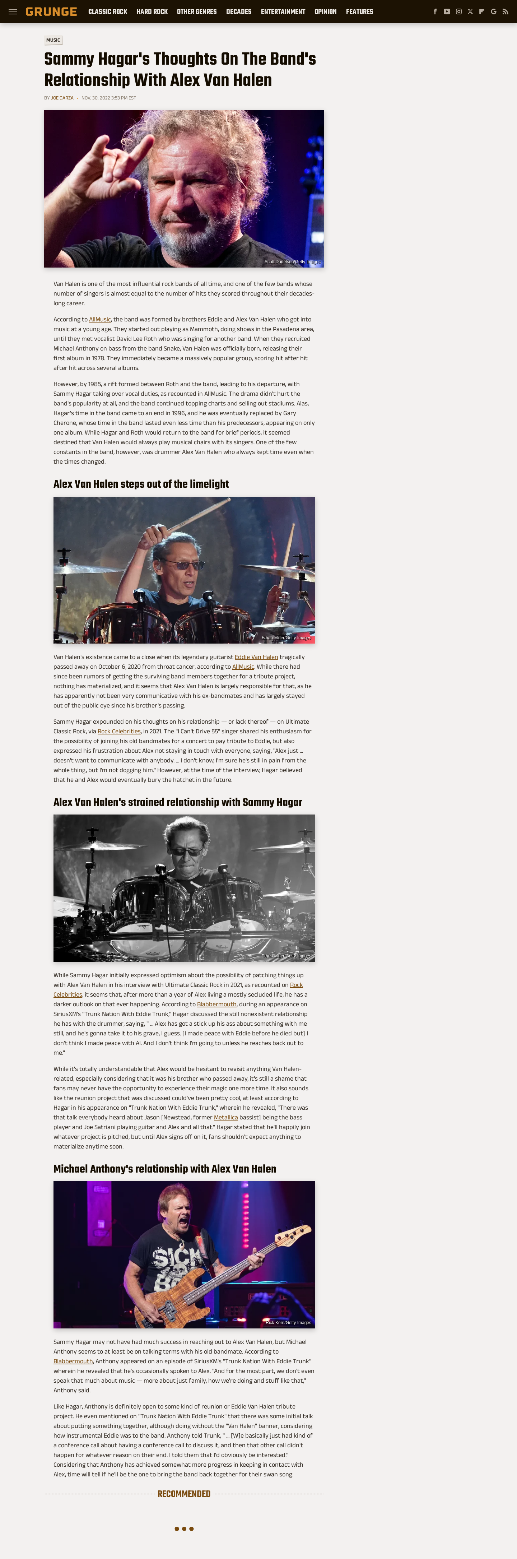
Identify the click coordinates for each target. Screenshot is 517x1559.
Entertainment (283, 11)
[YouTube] (447, 11)
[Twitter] (470, 11)
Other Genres (197, 11)
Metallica (226, 1117)
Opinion (326, 11)
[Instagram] (459, 11)
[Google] (493, 11)
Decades (239, 11)
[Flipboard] (482, 11)
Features (359, 11)
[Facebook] (435, 11)
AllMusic (100, 319)
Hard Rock (152, 11)
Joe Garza (62, 98)
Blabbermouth (217, 1004)
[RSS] (505, 11)
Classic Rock (107, 11)
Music (53, 40)
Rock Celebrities (119, 731)
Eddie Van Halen (256, 656)
